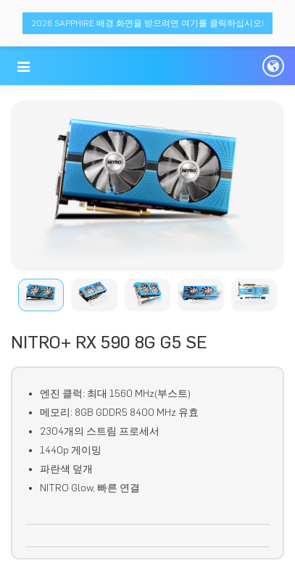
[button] (23, 67)
